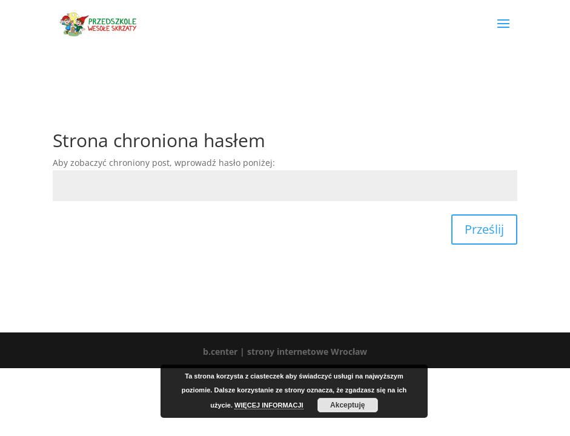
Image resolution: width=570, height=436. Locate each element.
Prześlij (484, 229)
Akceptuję (347, 405)
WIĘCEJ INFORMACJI (268, 405)
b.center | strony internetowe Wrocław (285, 351)
